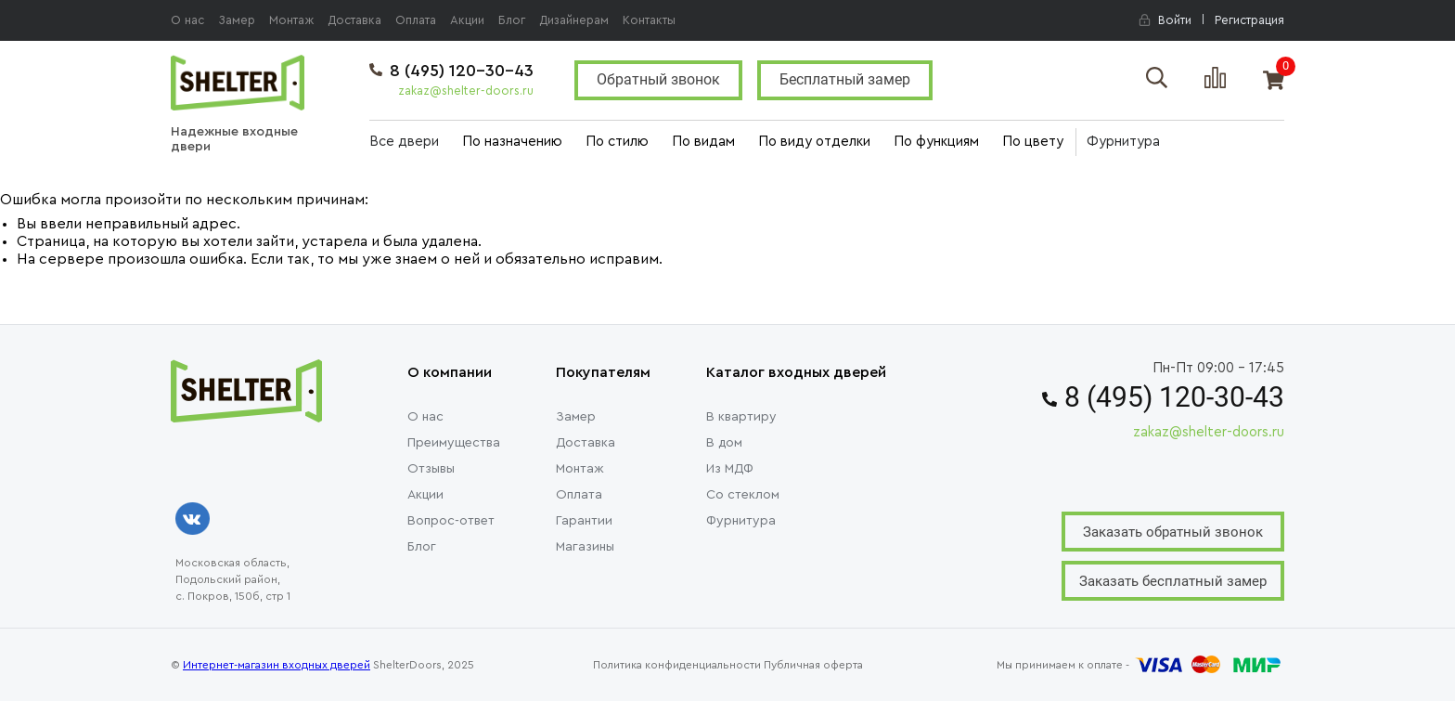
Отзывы (431, 468)
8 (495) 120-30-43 (451, 70)
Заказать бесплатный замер (1173, 581)
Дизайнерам (574, 20)
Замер (236, 20)
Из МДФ (729, 468)
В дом (724, 442)
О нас (187, 20)
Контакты (649, 20)
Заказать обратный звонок (1173, 532)
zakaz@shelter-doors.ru (466, 90)
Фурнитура (1123, 142)
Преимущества (453, 442)
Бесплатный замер (844, 79)
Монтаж (291, 20)
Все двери (404, 142)
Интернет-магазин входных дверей (276, 664)
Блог (511, 20)
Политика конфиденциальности (677, 664)
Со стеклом (742, 494)
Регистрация (1249, 20)
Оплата (415, 20)
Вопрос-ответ (451, 520)
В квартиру (741, 416)
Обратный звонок (658, 79)
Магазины (585, 546)
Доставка (354, 20)
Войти (1165, 20)
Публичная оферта (813, 664)
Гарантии (584, 520)
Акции (467, 20)
